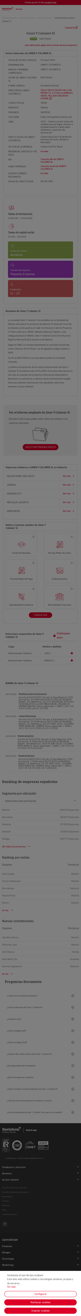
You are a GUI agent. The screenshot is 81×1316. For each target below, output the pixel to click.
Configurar (40, 1294)
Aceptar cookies (40, 1310)
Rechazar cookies (40, 1302)
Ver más (11, 1286)
